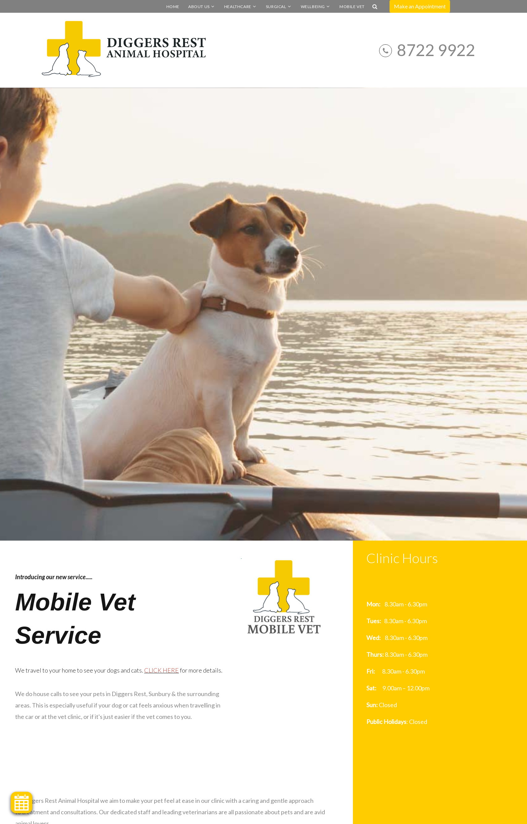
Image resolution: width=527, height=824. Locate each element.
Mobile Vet (352, 6)
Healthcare (237, 6)
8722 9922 (436, 49)
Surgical (276, 6)
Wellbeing (313, 6)
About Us (199, 6)
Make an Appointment (420, 6)
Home (172, 6)
